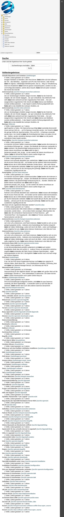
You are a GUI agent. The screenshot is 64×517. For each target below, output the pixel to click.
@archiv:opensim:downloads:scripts (20, 316)
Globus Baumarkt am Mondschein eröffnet (16, 425)
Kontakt (7, 38)
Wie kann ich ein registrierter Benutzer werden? (18, 205)
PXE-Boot (5, 257)
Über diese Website (10, 42)
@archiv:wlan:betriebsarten (15, 189)
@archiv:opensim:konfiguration (29, 465)
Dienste (7, 20)
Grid (3, 441)
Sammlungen (8, 29)
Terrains (5, 308)
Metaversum (6, 300)
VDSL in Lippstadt (8, 433)
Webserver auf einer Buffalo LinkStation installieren (19, 348)
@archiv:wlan (39, 205)
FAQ (3, 287)
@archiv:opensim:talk (28, 473)
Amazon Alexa (7, 360)
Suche (57, 52)
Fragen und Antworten (9, 388)
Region (4, 449)
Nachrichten (8, 25)
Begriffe (5, 336)
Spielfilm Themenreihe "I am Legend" (15, 396)
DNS (3, 352)
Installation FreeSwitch (10, 465)
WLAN (4, 405)
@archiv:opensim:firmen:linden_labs (23, 501)
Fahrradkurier (7, 384)
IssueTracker (6, 364)
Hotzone (5, 417)
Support (7, 40)
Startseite (5, 14)
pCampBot (5, 445)
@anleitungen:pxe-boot (14, 352)
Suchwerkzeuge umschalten (21, 65)
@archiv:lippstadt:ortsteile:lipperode (25, 312)
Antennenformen (8, 219)
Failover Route (7, 413)
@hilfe (10, 336)
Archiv (6, 18)
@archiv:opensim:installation (35, 461)
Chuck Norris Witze (8, 340)
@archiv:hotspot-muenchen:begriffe (25, 413)
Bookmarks (6, 324)
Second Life (6, 501)
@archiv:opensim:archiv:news (28, 243)
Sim (3, 453)
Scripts (4, 457)
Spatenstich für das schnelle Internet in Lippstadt (19, 429)
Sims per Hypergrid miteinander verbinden (16, 469)
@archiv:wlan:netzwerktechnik (17, 489)
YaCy (4, 372)
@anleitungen (31, 75)
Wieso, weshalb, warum (10, 296)
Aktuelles (7, 35)
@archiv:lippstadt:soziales (25, 437)
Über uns (7, 44)
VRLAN (4, 421)
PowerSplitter (6, 140)
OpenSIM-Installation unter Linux (13, 461)
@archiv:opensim (12, 291)
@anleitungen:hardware (16, 277)
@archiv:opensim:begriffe (20, 300)
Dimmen (5, 316)
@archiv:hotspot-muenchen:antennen (27, 92)
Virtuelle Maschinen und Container (14, 75)
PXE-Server (6, 356)
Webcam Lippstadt (9, 46)
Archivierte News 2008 (9, 497)
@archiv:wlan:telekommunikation (24, 493)
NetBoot (5, 328)
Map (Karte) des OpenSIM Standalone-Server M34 (19, 401)
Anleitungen (8, 16)
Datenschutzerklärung (10, 37)
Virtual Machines (9, 33)
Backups (5, 124)
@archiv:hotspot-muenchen (15, 287)
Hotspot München (8, 376)
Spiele (6, 31)
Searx (4, 368)
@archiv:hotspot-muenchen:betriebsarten (20, 156)
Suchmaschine (7, 332)
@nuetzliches (20, 340)
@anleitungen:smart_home (21, 360)
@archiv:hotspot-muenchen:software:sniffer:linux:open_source (29, 505)
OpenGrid (5, 304)
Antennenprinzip (7, 92)
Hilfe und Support (8, 392)
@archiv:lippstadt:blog (39, 425)
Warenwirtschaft (7, 267)
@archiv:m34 (32, 396)
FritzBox (5, 277)
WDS (4, 156)
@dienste (12, 124)
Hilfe (6, 24)
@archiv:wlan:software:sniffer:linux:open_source (24, 510)
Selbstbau (5, 409)
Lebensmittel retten (8, 437)
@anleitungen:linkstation (46, 348)
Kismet (4, 505)
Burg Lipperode (7, 312)
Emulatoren (7, 22)
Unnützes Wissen (8, 344)
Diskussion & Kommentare (11, 473)
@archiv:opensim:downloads (18, 308)
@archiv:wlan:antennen (22, 108)
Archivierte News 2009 (9, 243)
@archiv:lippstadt (24, 380)
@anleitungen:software (19, 364)
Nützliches (7, 27)
